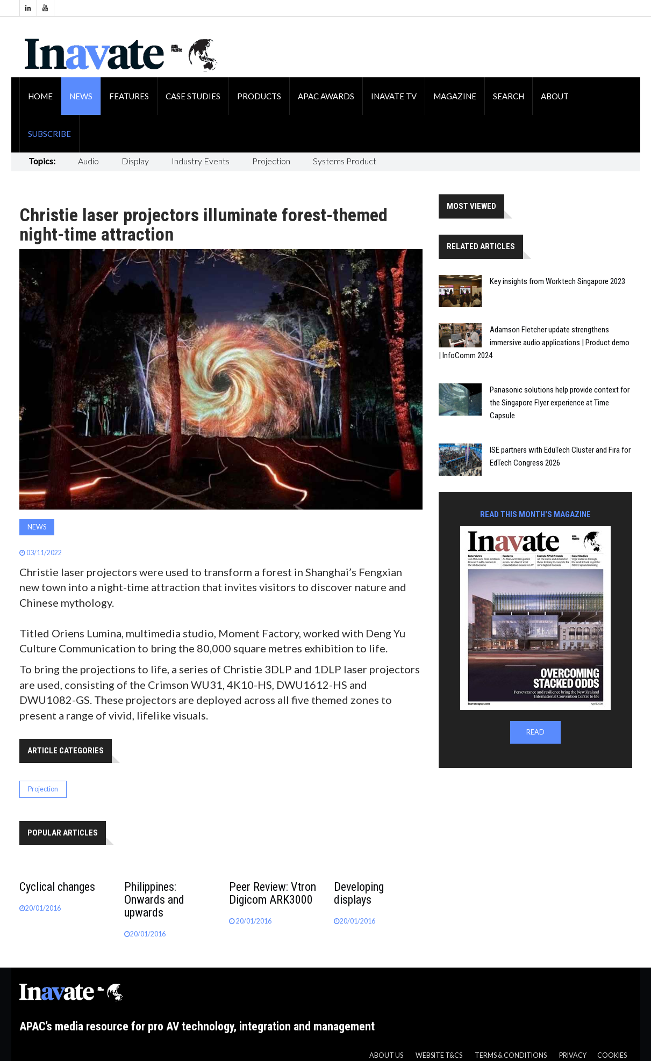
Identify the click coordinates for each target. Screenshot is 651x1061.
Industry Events (200, 161)
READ (535, 732)
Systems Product (344, 161)
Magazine (454, 96)
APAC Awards (326, 96)
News (80, 96)
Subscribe (49, 134)
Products (259, 96)
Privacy (572, 1055)
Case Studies (193, 96)
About (555, 96)
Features (129, 96)
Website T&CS (439, 1055)
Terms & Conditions (511, 1055)
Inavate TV (394, 96)
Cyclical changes (57, 886)
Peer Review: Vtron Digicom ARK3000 (272, 893)
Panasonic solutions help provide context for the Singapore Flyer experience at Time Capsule (559, 402)
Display (135, 161)
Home (40, 96)
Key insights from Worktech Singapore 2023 (557, 281)
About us (386, 1055)
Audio (88, 161)
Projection (271, 161)
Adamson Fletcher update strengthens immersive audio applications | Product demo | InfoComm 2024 (534, 342)
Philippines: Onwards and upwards (154, 899)
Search (508, 96)
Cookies (612, 1055)
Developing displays (359, 893)
